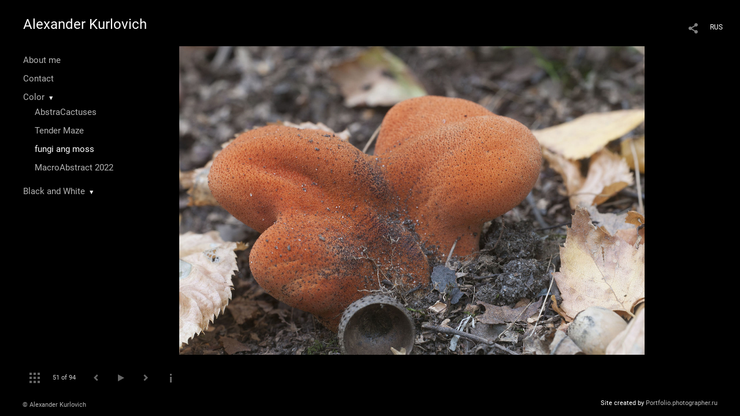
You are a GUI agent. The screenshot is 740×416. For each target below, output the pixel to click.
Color (34, 97)
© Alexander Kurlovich (54, 404)
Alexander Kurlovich (85, 24)
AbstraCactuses (66, 112)
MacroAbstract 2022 (74, 167)
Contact (38, 78)
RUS (716, 27)
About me (42, 60)
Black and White (54, 191)
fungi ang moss (64, 149)
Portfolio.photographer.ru (681, 403)
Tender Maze (59, 130)
